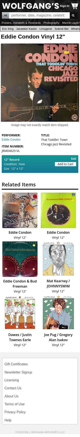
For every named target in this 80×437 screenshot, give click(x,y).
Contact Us (12, 388)
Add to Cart (65, 164)
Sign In (64, 5)
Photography (51, 22)
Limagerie (45, 28)
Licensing (11, 380)
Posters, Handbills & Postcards (21, 22)
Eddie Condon (11, 139)
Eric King (7, 28)
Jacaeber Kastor (26, 28)
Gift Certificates (16, 364)
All (5, 15)
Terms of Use (14, 404)
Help (8, 420)
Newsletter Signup (18, 372)
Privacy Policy (15, 412)
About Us (11, 396)
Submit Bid (61, 28)
